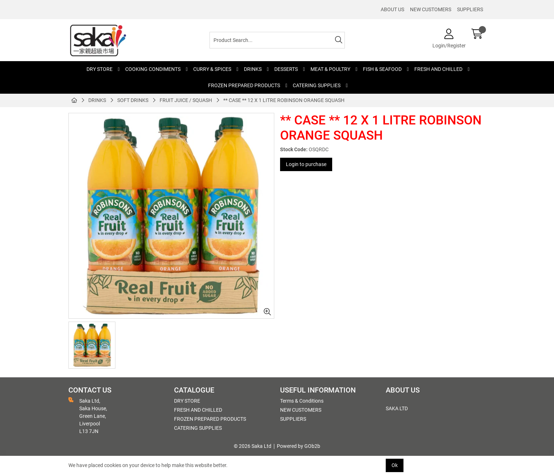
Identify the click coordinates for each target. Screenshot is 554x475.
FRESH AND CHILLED (438, 69)
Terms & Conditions (301, 401)
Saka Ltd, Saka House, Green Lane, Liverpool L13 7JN (87, 415)
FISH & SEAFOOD (382, 69)
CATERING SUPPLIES (317, 85)
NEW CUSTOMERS (430, 9)
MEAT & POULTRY (330, 69)
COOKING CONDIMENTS (153, 69)
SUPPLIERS (470, 9)
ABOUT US (392, 9)
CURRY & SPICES (212, 69)
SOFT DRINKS (132, 100)
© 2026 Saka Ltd (252, 446)
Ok (395, 465)
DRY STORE (99, 69)
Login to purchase (306, 164)
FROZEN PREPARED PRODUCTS (244, 85)
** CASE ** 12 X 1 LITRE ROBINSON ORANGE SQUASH (283, 100)
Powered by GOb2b (298, 446)
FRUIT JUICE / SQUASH (186, 100)
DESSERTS (286, 69)
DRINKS (253, 69)
